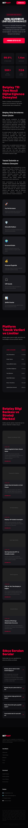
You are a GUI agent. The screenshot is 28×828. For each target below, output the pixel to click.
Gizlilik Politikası (5, 773)
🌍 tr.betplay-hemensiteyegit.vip (9, 795)
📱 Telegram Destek (6, 798)
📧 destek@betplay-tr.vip (7, 792)
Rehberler (4, 757)
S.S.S (3, 762)
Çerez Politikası (5, 779)
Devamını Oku (8, 461)
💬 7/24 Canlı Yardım (6, 800)
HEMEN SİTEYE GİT (14, 40)
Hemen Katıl (21, 2)
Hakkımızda (4, 752)
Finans (3, 760)
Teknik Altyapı (5, 755)
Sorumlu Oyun (5, 781)
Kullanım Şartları (5, 776)
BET (6, 2)
